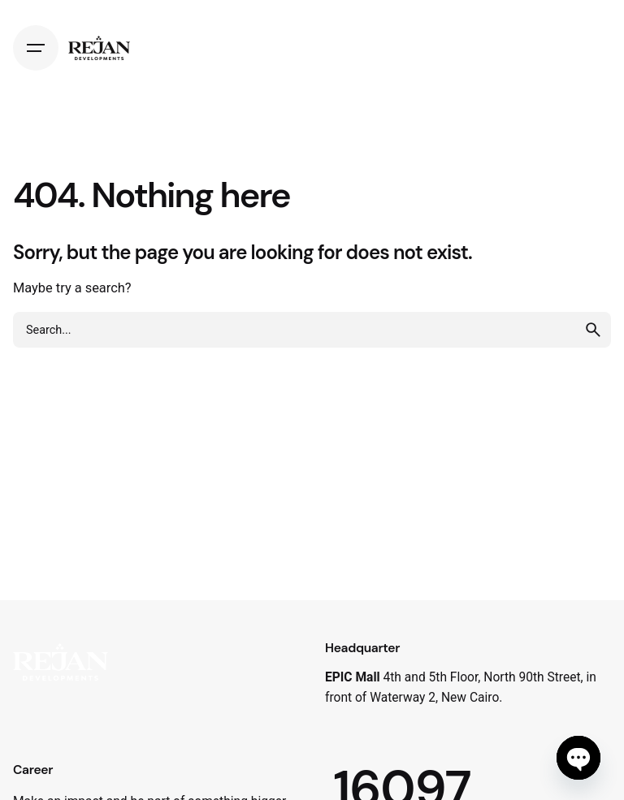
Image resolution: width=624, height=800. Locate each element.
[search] (593, 330)
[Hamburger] (35, 48)
